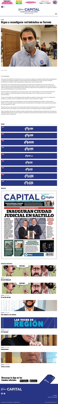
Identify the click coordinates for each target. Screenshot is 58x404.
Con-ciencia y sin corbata (8, 314)
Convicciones (5, 349)
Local (2, 19)
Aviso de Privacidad (52, 397)
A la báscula (4, 332)
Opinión (2, 278)
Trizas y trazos (5, 366)
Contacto (55, 395)
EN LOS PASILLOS (6, 280)
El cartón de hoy (6, 297)
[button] (56, 14)
